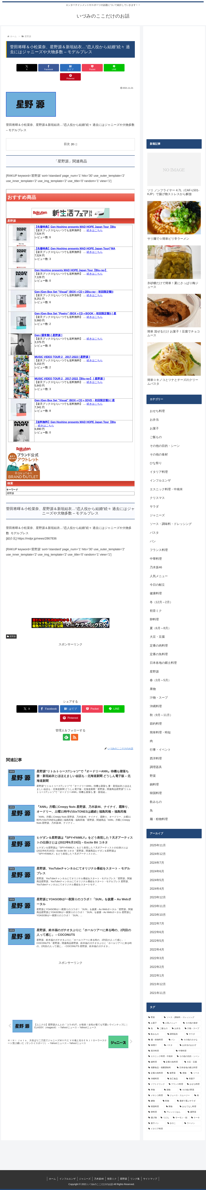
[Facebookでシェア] (38, 67)
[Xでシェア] (16, 67)
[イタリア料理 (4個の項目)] (174, 1128)
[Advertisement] (70, 580)
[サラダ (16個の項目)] (193, 1034)
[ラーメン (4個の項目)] (192, 1123)
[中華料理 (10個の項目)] (187, 1050)
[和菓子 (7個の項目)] (193, 1078)
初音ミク (112, 1178)
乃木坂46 (99, 1178)
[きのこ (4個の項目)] (174, 1123)
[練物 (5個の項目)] (154, 1101)
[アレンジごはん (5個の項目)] (174, 1112)
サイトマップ (150, 1178)
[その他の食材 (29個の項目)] (191, 1023)
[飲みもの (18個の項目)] (156, 1034)
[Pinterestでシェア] (124, 67)
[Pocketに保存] (81, 67)
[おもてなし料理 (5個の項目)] (189, 1106)
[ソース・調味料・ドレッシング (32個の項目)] (181, 1017)
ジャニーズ (85, 1178)
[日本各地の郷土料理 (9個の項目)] (188, 1067)
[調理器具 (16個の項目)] (175, 1034)
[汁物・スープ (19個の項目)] (192, 1028)
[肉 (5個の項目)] (197, 1095)
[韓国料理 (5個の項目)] (155, 1106)
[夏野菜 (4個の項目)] (193, 1112)
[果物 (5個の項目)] (171, 1106)
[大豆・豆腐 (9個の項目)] (192, 1062)
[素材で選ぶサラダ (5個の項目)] (188, 1101)
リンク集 (135, 1178)
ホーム (52, 1178)
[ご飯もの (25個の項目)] (163, 1028)
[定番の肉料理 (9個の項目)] (156, 1073)
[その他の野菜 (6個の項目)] (189, 1089)
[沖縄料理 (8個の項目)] (156, 1078)
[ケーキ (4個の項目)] (195, 1117)
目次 (67, 135)
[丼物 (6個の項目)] (154, 1089)
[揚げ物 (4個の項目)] (152, 1117)
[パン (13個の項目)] (173, 1039)
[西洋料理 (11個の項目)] (160, 1050)
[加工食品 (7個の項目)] (175, 1078)
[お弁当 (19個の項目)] (176, 1028)
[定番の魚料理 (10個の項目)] (172, 1062)
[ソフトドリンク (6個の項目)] (157, 1084)
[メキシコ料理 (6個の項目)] (156, 1095)
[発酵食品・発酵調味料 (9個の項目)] (161, 1067)
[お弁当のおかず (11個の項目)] (189, 1045)
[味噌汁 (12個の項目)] (154, 1045)
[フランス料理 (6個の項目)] (176, 1084)
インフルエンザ (67, 1178)
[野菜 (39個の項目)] (154, 1017)
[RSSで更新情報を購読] (74, 719)
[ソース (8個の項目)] (195, 1073)
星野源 (11, 627)
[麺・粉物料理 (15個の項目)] (157, 1039)
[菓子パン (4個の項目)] (156, 1123)
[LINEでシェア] (103, 67)
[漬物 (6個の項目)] (170, 1089)
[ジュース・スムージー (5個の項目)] (179, 1095)
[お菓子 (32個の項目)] (154, 1023)
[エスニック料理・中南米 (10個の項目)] (161, 1056)
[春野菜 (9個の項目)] (172, 1073)
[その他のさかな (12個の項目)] (190, 1039)
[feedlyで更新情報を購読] (66, 719)
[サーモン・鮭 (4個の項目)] (180, 1117)
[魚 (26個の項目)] (151, 1028)
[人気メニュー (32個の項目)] (171, 1023)
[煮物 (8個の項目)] (183, 1073)
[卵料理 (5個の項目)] (154, 1112)
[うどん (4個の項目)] (165, 1117)
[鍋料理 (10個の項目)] (154, 1062)
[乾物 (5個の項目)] (168, 1101)
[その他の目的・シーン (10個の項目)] (188, 1056)
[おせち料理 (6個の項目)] (193, 1084)
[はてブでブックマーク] (59, 67)
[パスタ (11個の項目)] (170, 1045)
